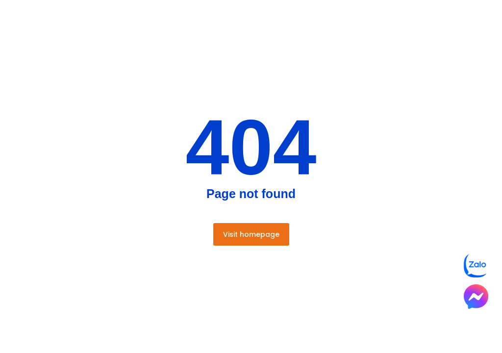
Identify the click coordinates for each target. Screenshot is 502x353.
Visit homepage (251, 234)
